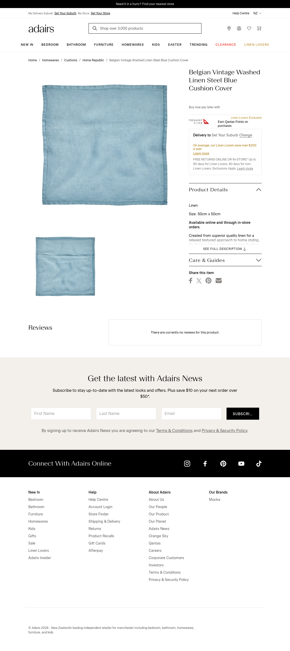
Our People (158, 507)
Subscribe (244, 414)
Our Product (159, 514)
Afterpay (96, 551)
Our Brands (218, 492)
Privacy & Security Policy (224, 430)
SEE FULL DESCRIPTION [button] (225, 249)
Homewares (133, 44)
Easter (175, 44)
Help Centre (241, 13)
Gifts (32, 536)
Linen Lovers (256, 44)
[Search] (95, 29)
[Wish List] (249, 28)
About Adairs (160, 492)
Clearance (225, 44)
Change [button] (245, 135)
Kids (156, 44)
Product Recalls (101, 536)
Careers (155, 551)
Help (93, 492)
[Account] (239, 28)
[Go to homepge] (41, 28)
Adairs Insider (39, 558)
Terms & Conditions (174, 430)
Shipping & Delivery (104, 521)
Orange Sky (158, 536)
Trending (198, 44)
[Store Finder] (229, 28)
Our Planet (157, 521)
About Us (156, 500)
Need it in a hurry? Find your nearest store (145, 4)
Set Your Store (100, 13)
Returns (95, 529)
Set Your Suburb (65, 13)
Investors (156, 565)
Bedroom (50, 44)
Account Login (100, 507)
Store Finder (99, 514)
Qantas (155, 543)
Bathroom (76, 44)
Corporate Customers (166, 558)
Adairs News (159, 529)
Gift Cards (97, 543)
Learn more (201, 153)
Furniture (104, 44)
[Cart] (259, 28)
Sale (31, 543)
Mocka (214, 500)
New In (27, 44)
